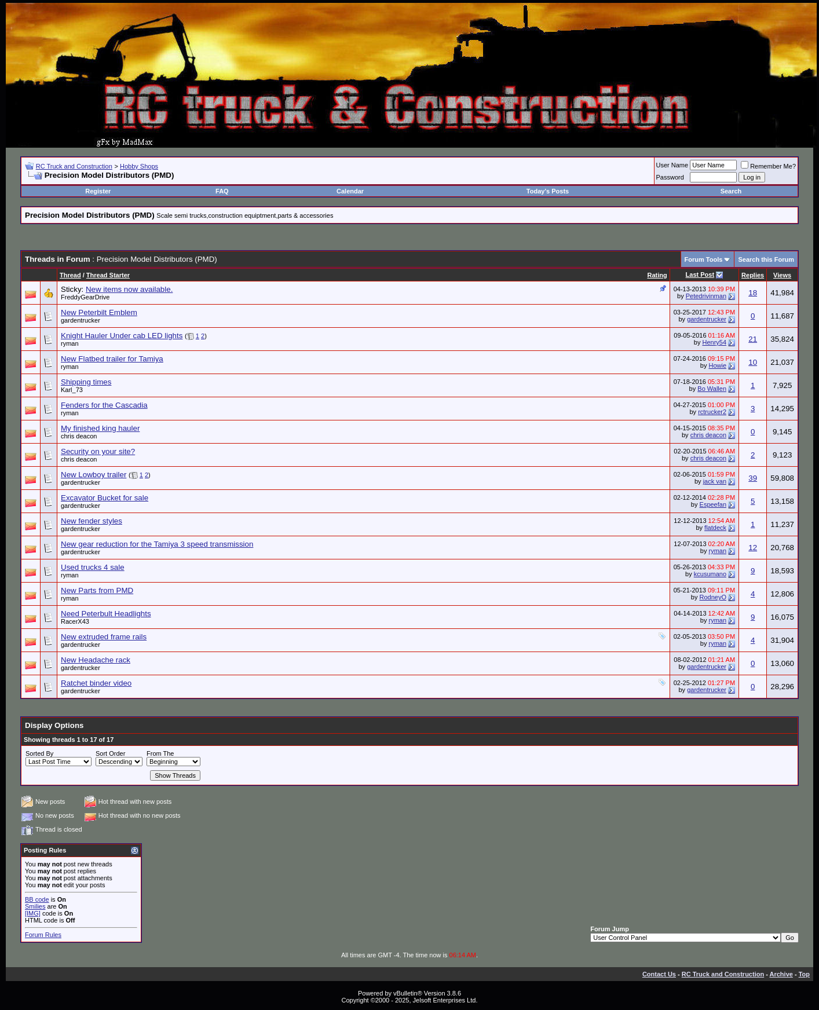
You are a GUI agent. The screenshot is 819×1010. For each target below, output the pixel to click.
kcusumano (710, 573)
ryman (70, 343)
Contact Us (659, 974)
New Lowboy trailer (93, 474)
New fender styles (91, 521)
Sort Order (110, 753)
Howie (717, 365)
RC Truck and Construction (74, 166)
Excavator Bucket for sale (104, 497)
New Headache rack (95, 660)
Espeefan (713, 504)
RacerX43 (75, 621)
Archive (781, 974)
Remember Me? (768, 166)
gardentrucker (80, 320)
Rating (657, 275)
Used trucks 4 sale (93, 567)
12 (752, 547)
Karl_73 (72, 389)
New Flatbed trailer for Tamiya (112, 358)
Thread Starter (108, 275)
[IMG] (33, 913)
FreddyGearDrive (85, 297)
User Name (672, 165)
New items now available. (129, 289)
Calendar (350, 191)
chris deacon (79, 436)
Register (98, 191)
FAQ (222, 191)
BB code (37, 899)
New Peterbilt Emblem (99, 312)
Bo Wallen (711, 388)
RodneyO (713, 597)
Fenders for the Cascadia (104, 405)
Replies (752, 275)
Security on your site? (98, 451)
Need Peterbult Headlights (106, 613)
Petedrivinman (706, 295)
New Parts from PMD (97, 590)
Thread (70, 275)
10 (752, 362)
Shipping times (86, 382)
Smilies (35, 906)
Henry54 (714, 342)
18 (752, 292)
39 (752, 478)
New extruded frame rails (104, 636)
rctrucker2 (712, 411)
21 (752, 339)
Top (804, 974)
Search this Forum (766, 259)
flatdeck (715, 527)
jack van (714, 481)
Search (731, 191)
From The (160, 753)
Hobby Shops (139, 166)
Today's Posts (547, 191)
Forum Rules (43, 934)
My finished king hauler (100, 428)
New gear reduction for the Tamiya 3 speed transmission (157, 544)
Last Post (700, 274)
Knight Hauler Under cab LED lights (121, 335)
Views (782, 275)
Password (670, 177)
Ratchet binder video (96, 683)
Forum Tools (704, 259)
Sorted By (39, 753)
